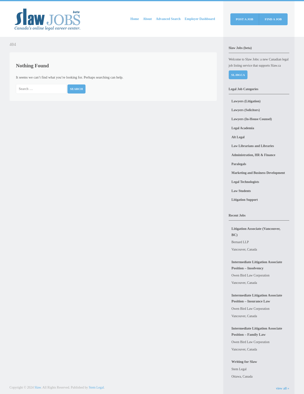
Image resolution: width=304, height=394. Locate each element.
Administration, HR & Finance (254, 155)
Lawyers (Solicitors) (246, 110)
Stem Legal (96, 387)
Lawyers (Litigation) (246, 101)
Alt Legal (238, 137)
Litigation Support (245, 200)
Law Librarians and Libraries (253, 146)
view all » (282, 388)
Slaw (37, 387)
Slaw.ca (238, 75)
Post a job (244, 19)
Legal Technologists (245, 182)
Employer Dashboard (200, 19)
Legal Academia (243, 128)
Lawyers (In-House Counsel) (252, 119)
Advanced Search (168, 19)
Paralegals (239, 164)
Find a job (273, 19)
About (147, 19)
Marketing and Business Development (258, 173)
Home (134, 19)
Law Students (241, 191)
